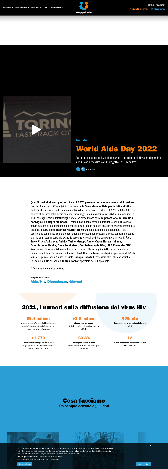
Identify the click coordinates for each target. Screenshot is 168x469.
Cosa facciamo (22, 8)
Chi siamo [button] (8, 8)
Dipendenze (57, 282)
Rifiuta (147, 464)
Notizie (81, 140)
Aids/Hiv (38, 282)
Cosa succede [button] (56, 8)
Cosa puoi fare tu (39, 8)
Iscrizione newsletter (156, 5)
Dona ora (158, 9)
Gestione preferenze (25, 464)
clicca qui (56, 459)
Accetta (140, 464)
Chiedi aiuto (138, 9)
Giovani (75, 282)
